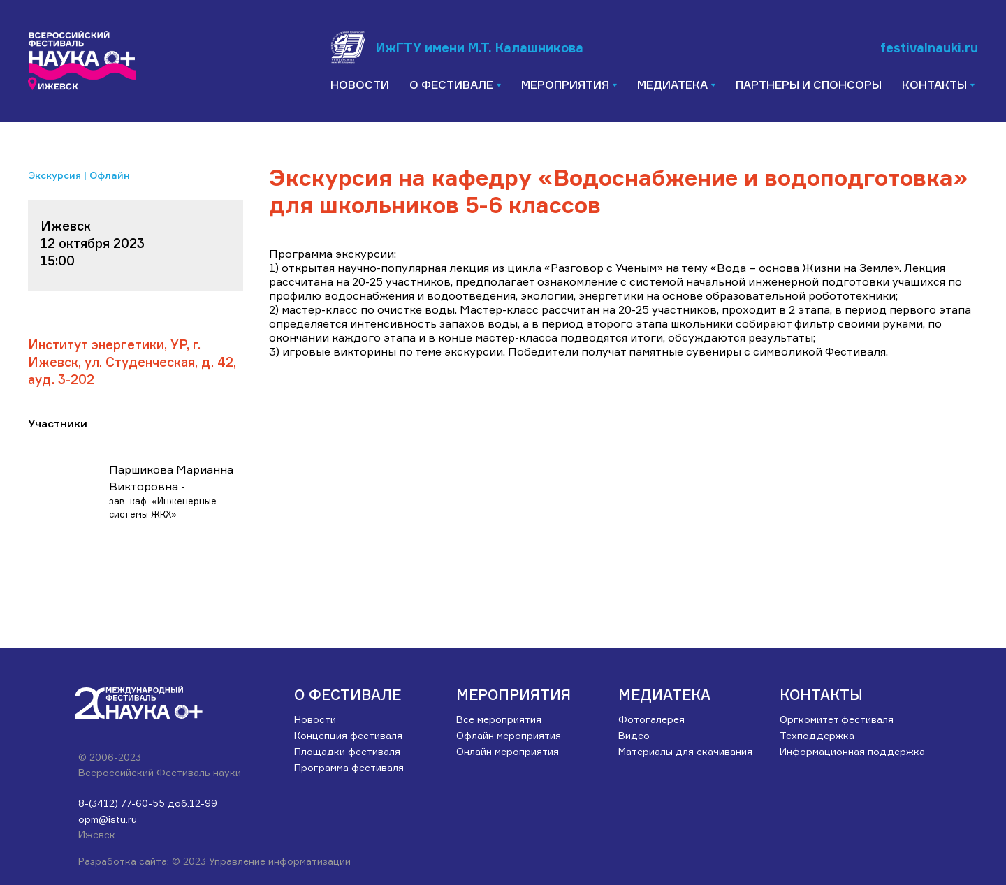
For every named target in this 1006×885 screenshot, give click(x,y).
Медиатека (664, 694)
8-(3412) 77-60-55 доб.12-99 (147, 803)
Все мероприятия (498, 719)
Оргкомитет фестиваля (837, 719)
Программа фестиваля (349, 767)
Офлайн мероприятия (508, 735)
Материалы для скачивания (685, 751)
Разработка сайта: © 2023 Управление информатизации (214, 861)
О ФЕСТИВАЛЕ (347, 694)
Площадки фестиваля (347, 751)
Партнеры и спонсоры (809, 85)
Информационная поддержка (852, 751)
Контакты (821, 694)
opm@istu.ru (107, 819)
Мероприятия (513, 694)
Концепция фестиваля (348, 735)
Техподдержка (817, 735)
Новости (359, 85)
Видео (634, 735)
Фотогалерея (651, 719)
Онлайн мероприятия (507, 751)
